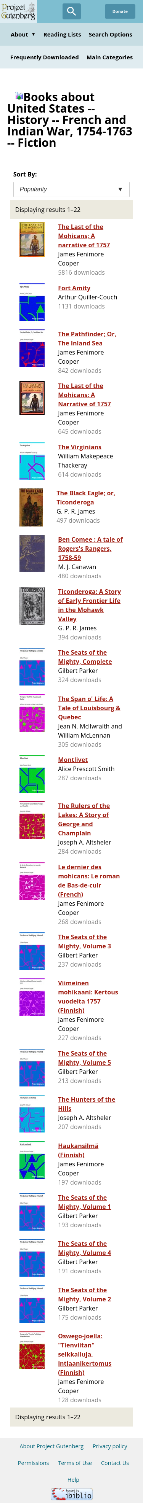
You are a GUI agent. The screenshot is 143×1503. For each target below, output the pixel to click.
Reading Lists (62, 34)
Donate (120, 11)
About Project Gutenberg (51, 1446)
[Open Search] (72, 11)
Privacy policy (110, 1446)
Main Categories (110, 57)
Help (73, 1479)
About (23, 34)
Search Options (110, 34)
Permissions (33, 1462)
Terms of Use (75, 1462)
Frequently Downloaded (44, 57)
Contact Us (115, 1462)
